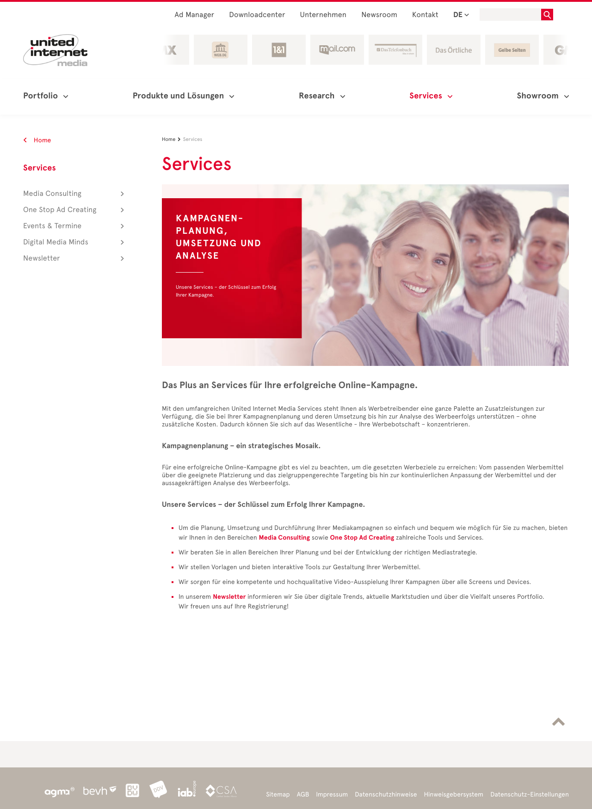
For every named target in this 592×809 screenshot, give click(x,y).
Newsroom (379, 15)
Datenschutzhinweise (386, 794)
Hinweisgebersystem (454, 794)
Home (37, 140)
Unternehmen (323, 15)
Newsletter (229, 597)
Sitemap (278, 794)
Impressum (332, 794)
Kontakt (425, 15)
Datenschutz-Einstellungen (529, 794)
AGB (303, 794)
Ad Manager (195, 15)
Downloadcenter (257, 15)
